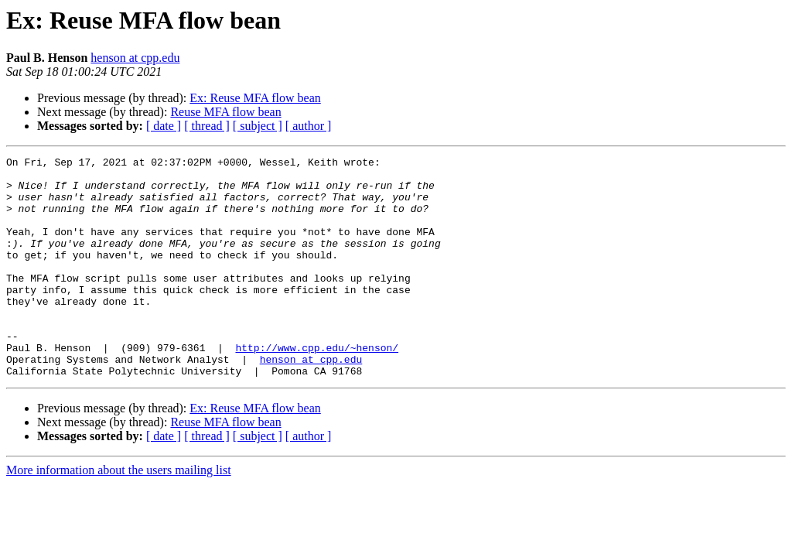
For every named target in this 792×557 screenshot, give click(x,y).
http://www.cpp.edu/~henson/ (316, 387)
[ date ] (163, 125)
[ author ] (308, 125)
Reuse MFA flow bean (225, 111)
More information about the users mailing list (118, 514)
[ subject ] (257, 125)
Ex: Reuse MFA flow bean (254, 97)
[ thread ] (207, 125)
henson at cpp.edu (134, 57)
